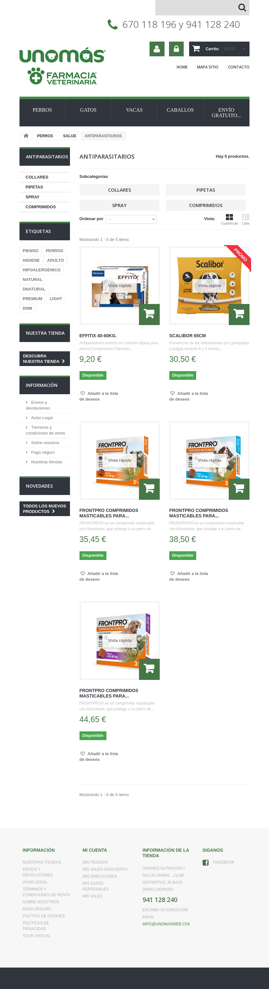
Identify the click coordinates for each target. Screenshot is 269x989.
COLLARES (37, 177)
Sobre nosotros (44, 442)
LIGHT (56, 298)
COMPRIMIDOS (41, 206)
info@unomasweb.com (166, 924)
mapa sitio (208, 67)
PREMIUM (32, 298)
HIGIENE (31, 260)
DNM (27, 308)
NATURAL (32, 279)
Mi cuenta (95, 850)
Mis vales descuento (105, 869)
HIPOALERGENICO (41, 269)
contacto (239, 67)
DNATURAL (34, 289)
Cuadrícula (229, 219)
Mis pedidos (95, 862)
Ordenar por (92, 218)
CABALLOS (180, 110)
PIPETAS (34, 187)
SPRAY (33, 197)
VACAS (134, 110)
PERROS (42, 110)
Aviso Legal (41, 417)
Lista (246, 219)
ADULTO (55, 260)
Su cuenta (157, 49)
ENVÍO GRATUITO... (226, 112)
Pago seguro (42, 452)
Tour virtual (37, 936)
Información (42, 385)
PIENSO (30, 250)
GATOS (88, 110)
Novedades (39, 486)
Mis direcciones (100, 876)
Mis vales (93, 896)
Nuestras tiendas (46, 461)
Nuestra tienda (45, 333)
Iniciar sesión (176, 49)
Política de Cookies (44, 916)
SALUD (69, 136)
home (182, 67)
